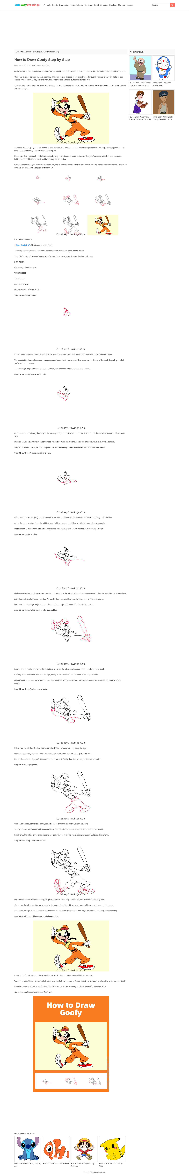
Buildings (89, 5)
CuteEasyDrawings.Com (95, 1173)
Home (20, 52)
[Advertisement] (94, 29)
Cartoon (121, 5)
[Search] (172, 5)
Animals (47, 5)
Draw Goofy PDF (23, 245)
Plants (55, 5)
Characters (64, 5)
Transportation (76, 5)
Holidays (113, 5)
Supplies (104, 5)
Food (96, 5)
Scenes (130, 5)
